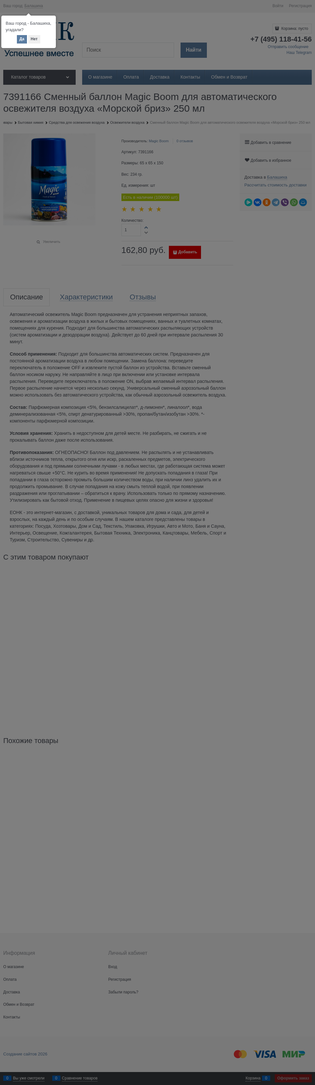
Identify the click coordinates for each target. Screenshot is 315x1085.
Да (21, 39)
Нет (34, 39)
